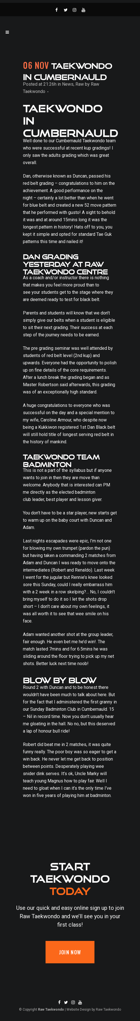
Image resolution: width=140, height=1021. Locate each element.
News (67, 84)
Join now (70, 952)
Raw (79, 84)
